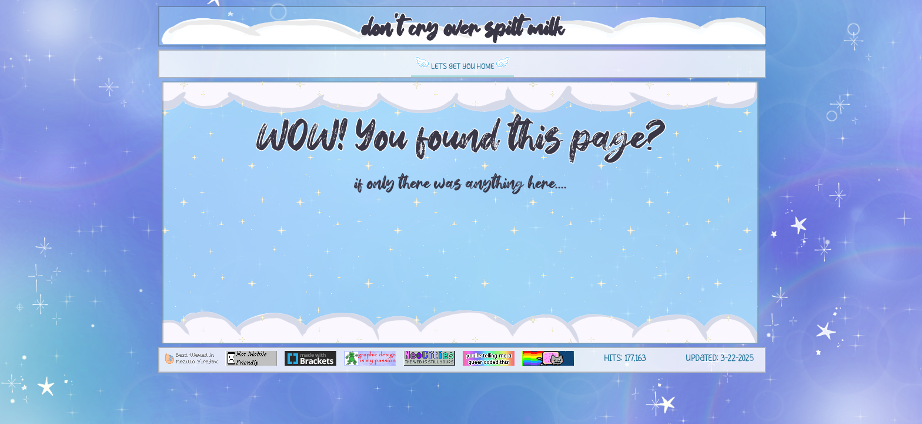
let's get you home (462, 64)
